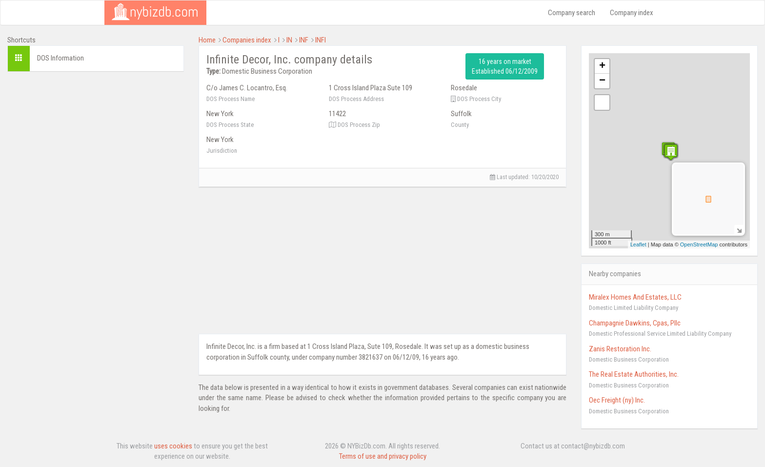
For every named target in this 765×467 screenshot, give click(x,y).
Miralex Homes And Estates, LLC (635, 297)
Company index (631, 12)
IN (289, 40)
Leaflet (638, 244)
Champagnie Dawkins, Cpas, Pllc (635, 323)
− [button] (602, 81)
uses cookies (173, 446)
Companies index (246, 40)
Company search (571, 12)
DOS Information (60, 58)
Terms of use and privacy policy (382, 456)
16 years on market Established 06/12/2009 (505, 66)
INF (303, 40)
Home (207, 40)
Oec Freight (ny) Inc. (617, 400)
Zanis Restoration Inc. (620, 349)
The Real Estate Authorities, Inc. (634, 374)
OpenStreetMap (699, 244)
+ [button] (602, 66)
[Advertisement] (95, 147)
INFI (320, 40)
